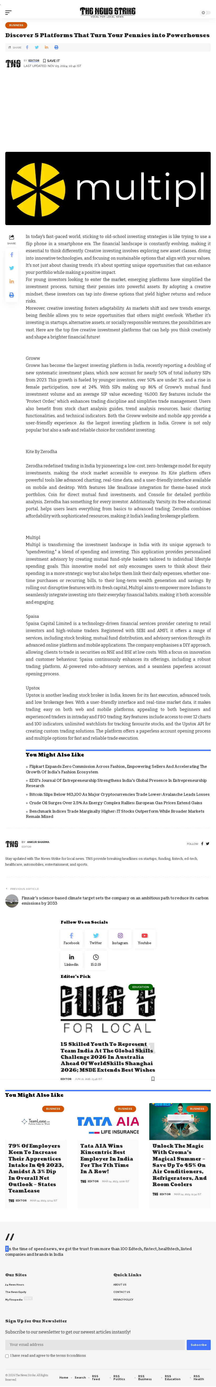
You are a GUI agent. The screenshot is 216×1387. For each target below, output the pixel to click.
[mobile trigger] (9, 13)
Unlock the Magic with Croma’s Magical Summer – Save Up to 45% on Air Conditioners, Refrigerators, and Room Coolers (179, 1167)
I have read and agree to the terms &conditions (48, 1356)
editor (33, 60)
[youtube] (144, 940)
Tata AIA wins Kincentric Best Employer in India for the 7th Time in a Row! (106, 1160)
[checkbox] (7, 1357)
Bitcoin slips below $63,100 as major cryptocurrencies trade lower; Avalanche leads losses (119, 794)
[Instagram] (120, 940)
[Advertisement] (108, 112)
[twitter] (208, 844)
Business (16, 25)
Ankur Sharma (38, 842)
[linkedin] (71, 963)
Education (140, 990)
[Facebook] (202, 844)
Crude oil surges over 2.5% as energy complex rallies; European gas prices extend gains (115, 803)
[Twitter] (96, 940)
